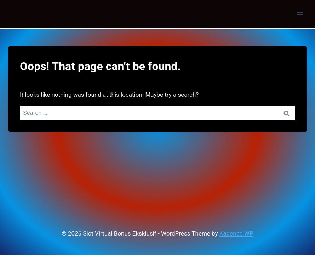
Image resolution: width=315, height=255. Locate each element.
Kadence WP (236, 233)
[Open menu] (300, 13)
